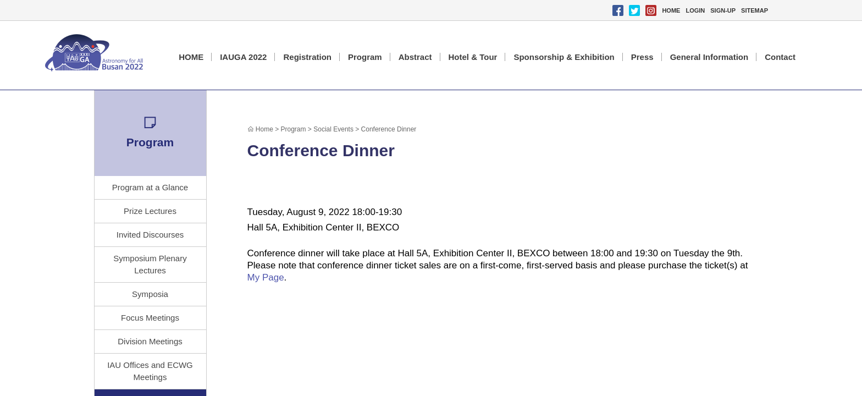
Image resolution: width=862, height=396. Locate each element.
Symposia (150, 294)
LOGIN (695, 10)
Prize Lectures (150, 211)
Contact (780, 57)
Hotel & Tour (473, 57)
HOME (671, 10)
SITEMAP (754, 10)
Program (365, 57)
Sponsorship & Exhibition (563, 57)
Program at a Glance (150, 187)
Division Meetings (150, 341)
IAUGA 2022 (243, 57)
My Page (265, 277)
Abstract (415, 57)
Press (642, 57)
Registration (307, 57)
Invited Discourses (150, 234)
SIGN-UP (723, 10)
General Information (709, 57)
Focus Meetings (150, 317)
